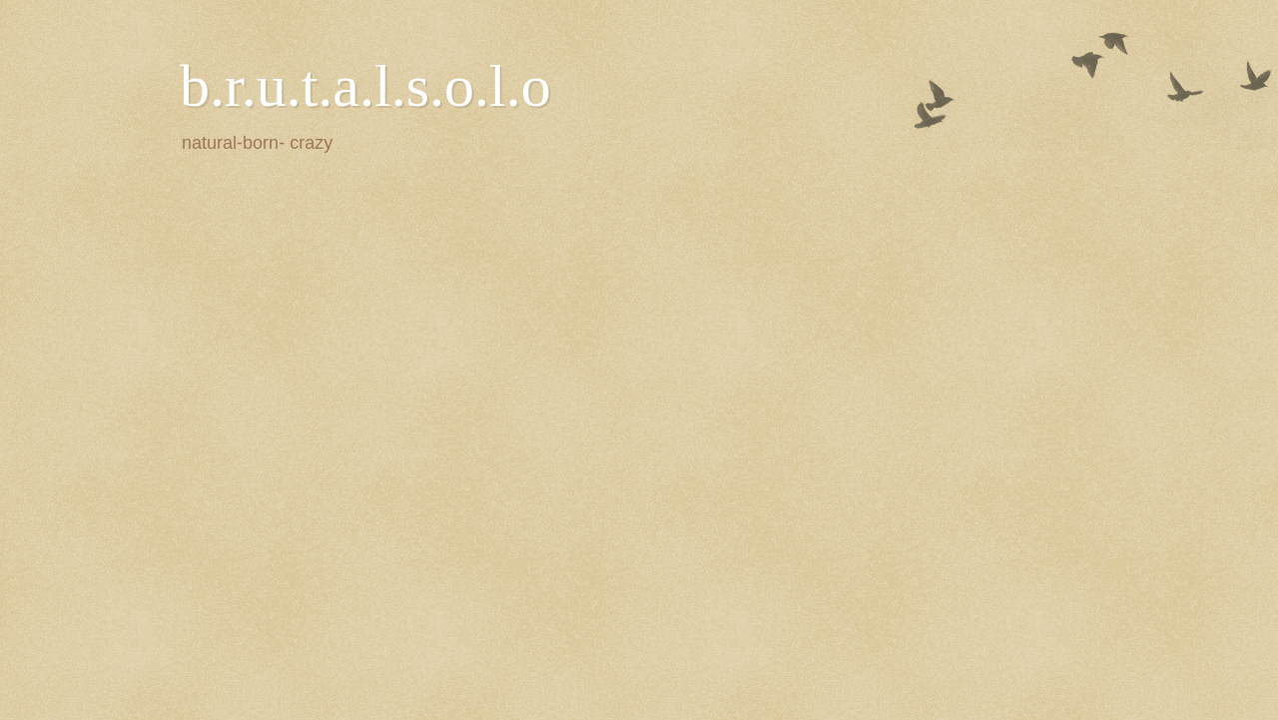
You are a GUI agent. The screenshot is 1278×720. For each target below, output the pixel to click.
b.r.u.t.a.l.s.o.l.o (365, 86)
